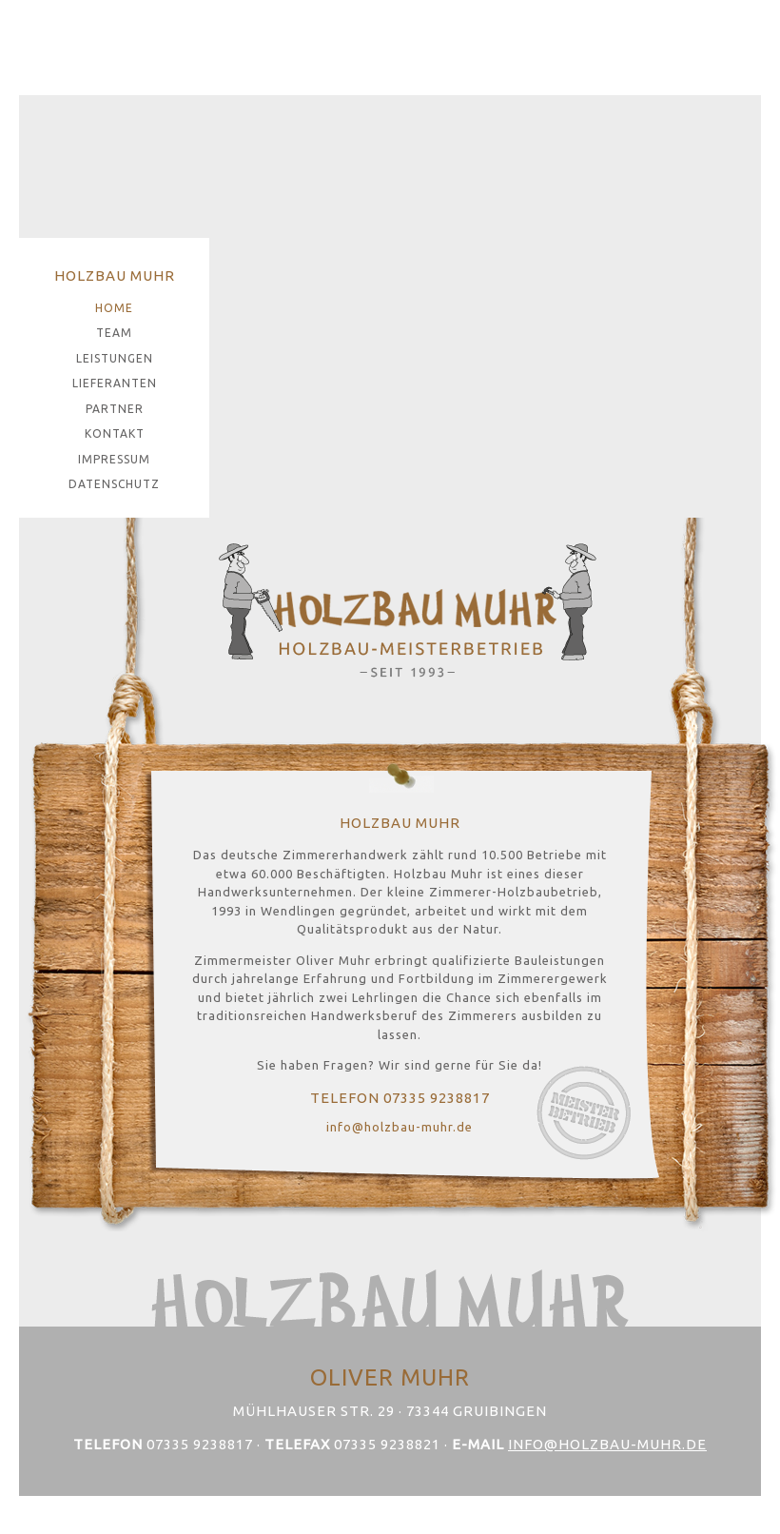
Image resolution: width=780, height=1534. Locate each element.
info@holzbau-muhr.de (399, 1126)
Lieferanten (114, 383)
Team (114, 332)
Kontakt (115, 433)
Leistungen (114, 358)
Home (114, 308)
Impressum (114, 459)
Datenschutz (114, 484)
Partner (115, 409)
